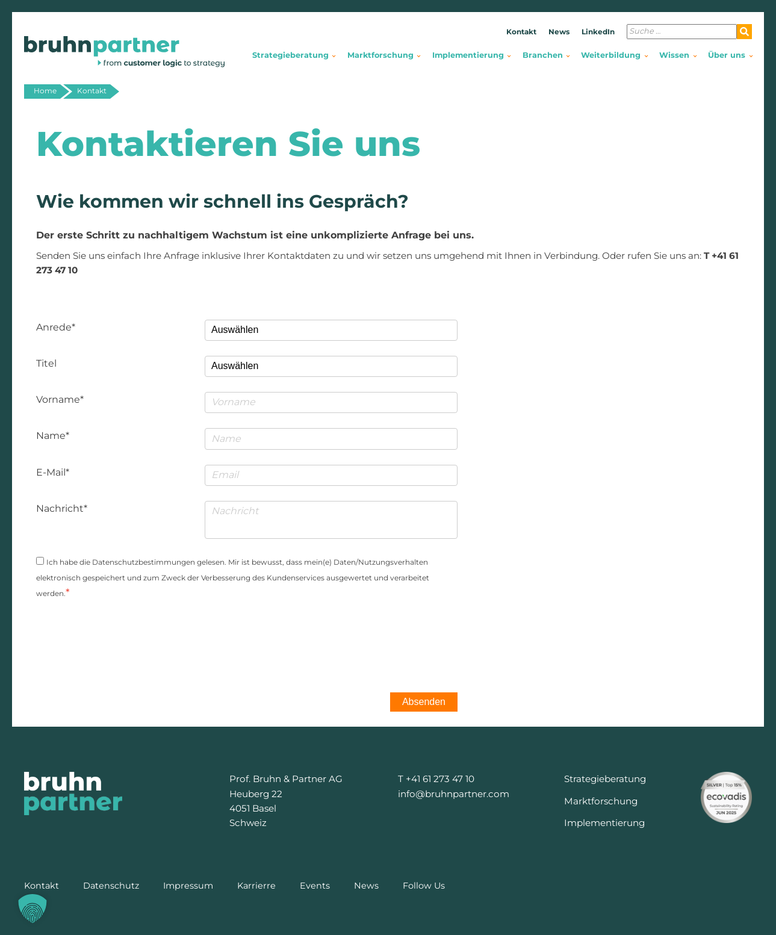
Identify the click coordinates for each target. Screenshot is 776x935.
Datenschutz (111, 885)
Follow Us (424, 885)
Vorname (58, 399)
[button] (32, 908)
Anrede (54, 327)
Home (45, 90)
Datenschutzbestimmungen (143, 562)
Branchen (543, 55)
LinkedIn (598, 31)
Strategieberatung (290, 55)
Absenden (423, 702)
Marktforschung (380, 55)
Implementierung (468, 55)
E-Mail (51, 472)
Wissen (674, 55)
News (559, 31)
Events (315, 885)
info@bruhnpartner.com (453, 794)
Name (51, 435)
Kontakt (521, 31)
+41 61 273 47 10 (440, 778)
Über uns (726, 55)
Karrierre (256, 885)
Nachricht (60, 508)
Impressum (188, 885)
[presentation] (366, 638)
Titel (46, 363)
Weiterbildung (611, 55)
